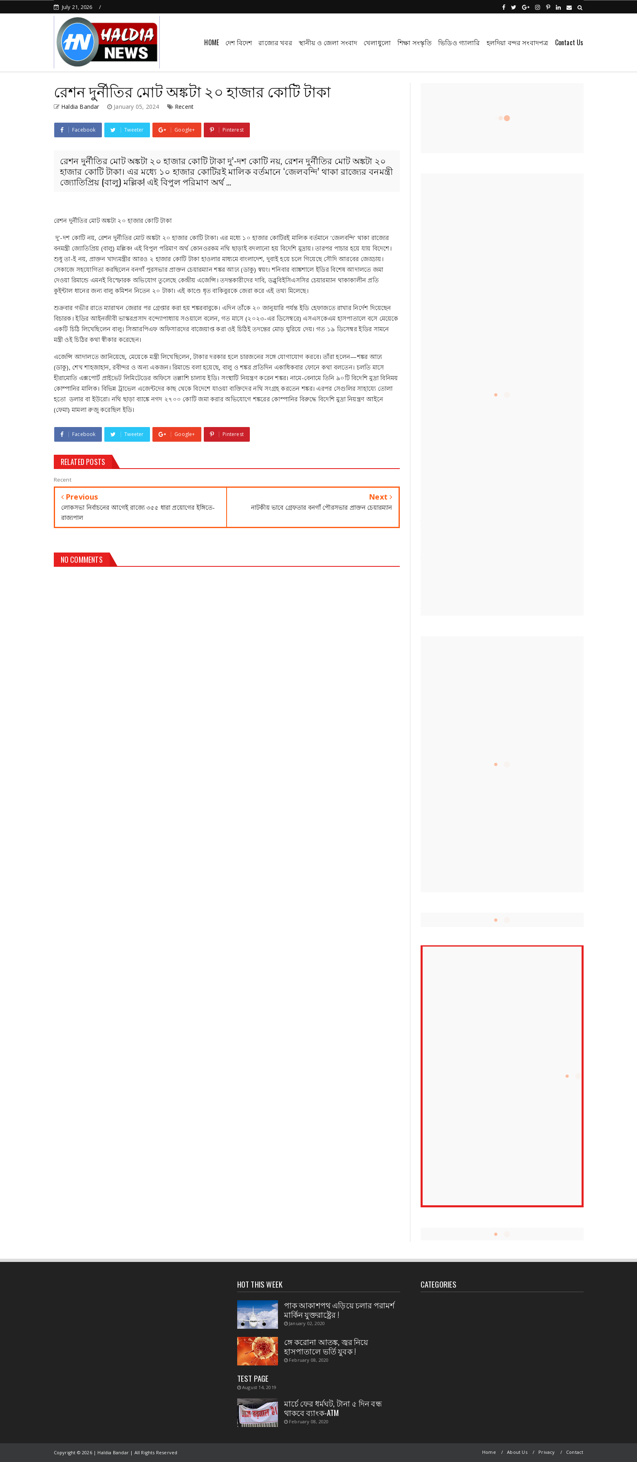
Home (489, 1452)
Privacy (546, 1452)
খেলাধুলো (377, 42)
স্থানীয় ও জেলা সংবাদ (328, 42)
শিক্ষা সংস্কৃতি (414, 42)
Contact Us (569, 42)
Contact (574, 1452)
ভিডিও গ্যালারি (459, 42)
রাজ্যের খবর (275, 42)
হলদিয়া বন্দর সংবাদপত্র (518, 42)
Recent (184, 106)
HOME (211, 42)
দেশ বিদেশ (238, 42)
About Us (517, 1452)
